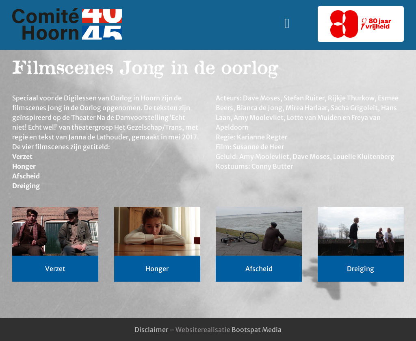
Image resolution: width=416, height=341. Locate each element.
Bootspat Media (257, 330)
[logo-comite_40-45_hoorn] (67, 11)
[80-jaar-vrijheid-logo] (360, 13)
